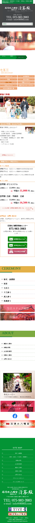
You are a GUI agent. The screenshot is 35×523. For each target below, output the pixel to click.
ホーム (3, 56)
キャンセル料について (18, 481)
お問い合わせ (8, 359)
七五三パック (8, 76)
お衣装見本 (26, 76)
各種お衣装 (7, 347)
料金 (8, 79)
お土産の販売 (8, 351)
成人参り (7, 297)
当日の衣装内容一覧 (8, 88)
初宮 (5, 284)
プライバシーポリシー (18, 478)
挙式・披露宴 (9, 279)
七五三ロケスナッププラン (26, 85)
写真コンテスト (26, 82)
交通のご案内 (8, 355)
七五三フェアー (8, 85)
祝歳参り (7, 301)
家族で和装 (9, 82)
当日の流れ (26, 79)
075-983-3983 (17, 228)
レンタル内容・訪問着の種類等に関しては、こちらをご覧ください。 (17, 208)
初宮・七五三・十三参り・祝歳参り (18, 456)
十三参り (7, 292)
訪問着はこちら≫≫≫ (7, 155)
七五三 (11, 56)
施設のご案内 (8, 343)
